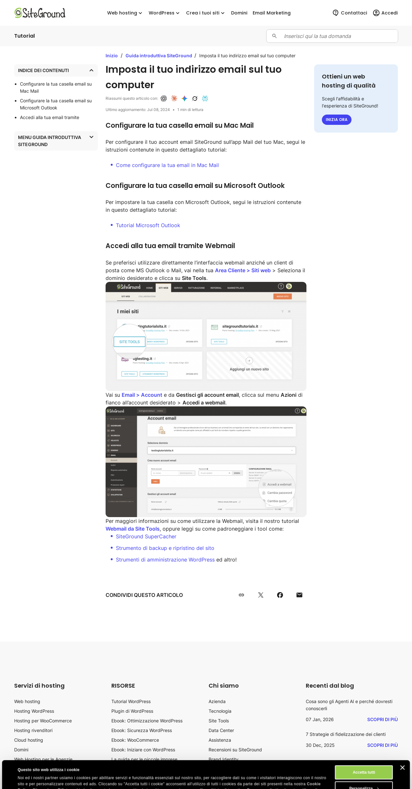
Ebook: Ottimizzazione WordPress (147, 720)
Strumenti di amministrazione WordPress (165, 559)
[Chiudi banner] (402, 740)
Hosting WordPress (34, 711)
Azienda (217, 701)
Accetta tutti (364, 744)
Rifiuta (364, 777)
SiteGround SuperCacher (146, 536)
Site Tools (219, 720)
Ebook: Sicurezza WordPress (141, 730)
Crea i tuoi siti (206, 13)
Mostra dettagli (32, 778)
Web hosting (125, 13)
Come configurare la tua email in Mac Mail (167, 165)
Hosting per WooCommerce (43, 720)
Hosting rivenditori (33, 730)
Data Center (221, 730)
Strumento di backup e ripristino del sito (165, 548)
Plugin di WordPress (132, 711)
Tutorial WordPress (131, 701)
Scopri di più (382, 719)
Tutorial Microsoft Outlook (148, 225)
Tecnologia (220, 711)
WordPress (165, 13)
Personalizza (364, 760)
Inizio (112, 55)
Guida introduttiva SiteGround (159, 55)
